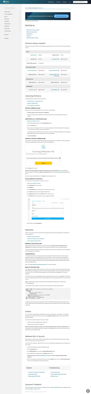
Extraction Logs (32, 89)
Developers (6, 34)
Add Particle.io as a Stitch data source (35, 101)
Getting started (12, 11)
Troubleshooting (12, 31)
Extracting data (12, 23)
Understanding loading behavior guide (37, 264)
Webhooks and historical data (34, 236)
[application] (88, 391)
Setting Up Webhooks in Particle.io (44, 355)
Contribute (58, 2)
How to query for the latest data (34, 240)
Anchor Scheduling (31, 70)
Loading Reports (54, 89)
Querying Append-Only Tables (34, 376)
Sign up (69, 2)
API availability (55, 59)
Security (12, 16)
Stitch (62, 55)
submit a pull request (55, 387)
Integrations (12, 21)
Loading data (12, 26)
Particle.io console (36, 183)
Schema (29, 35)
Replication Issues (54, 376)
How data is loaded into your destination (36, 238)
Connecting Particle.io (32, 32)
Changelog (64, 2)
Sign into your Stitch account (33, 121)
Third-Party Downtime (55, 372)
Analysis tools (12, 28)
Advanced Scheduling (53, 70)
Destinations (12, 18)
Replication (30, 33)
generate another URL (61, 172)
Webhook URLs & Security (33, 37)
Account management (12, 14)
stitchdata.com (51, 2)
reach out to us (37, 388)
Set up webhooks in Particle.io (34, 105)
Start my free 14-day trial (61, 16)
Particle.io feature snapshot (33, 30)
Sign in (36, 20)
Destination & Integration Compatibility (36, 372)
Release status (34, 55)
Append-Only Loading (32, 374)
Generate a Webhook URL (33, 103)
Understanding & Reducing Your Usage (58, 374)
